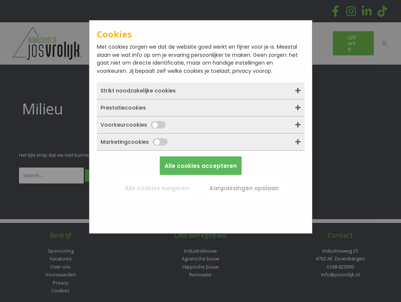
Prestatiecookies (123, 107)
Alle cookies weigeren (157, 188)
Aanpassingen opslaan (244, 188)
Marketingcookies (134, 142)
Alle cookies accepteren (201, 166)
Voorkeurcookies (133, 125)
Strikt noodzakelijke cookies (138, 90)
